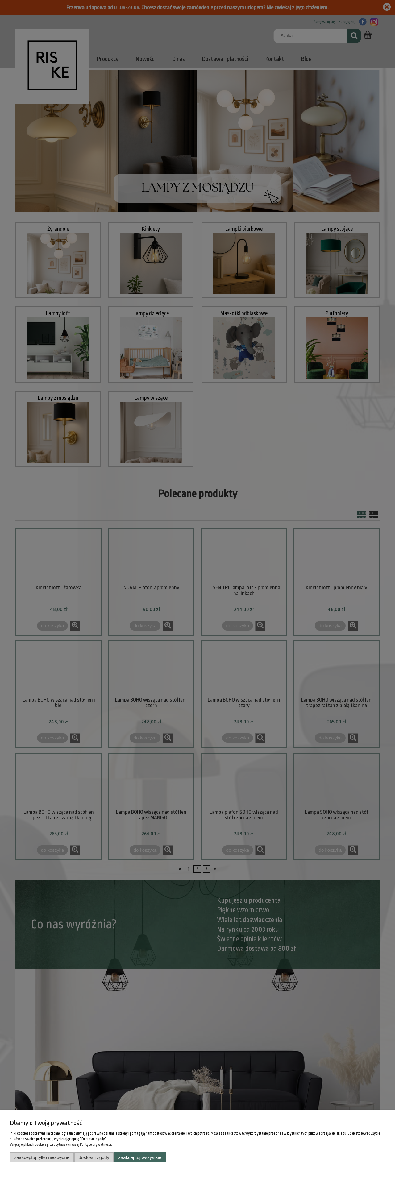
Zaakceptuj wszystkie (139, 1157)
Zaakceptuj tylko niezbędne (41, 1157)
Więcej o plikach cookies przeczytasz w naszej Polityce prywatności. (61, 1144)
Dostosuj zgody (93, 1157)
